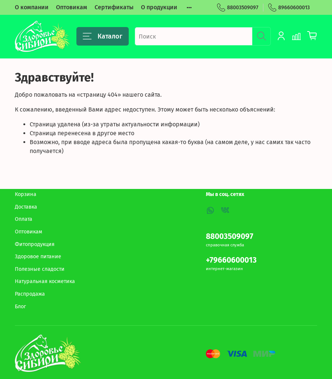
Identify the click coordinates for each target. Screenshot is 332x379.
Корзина (25, 194)
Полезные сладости (40, 269)
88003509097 (237, 7)
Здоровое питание (38, 256)
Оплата (23, 219)
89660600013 (289, 7)
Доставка (26, 207)
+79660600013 (231, 260)
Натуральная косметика (45, 281)
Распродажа (30, 294)
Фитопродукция (35, 244)
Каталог (102, 36)
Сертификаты (114, 7)
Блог (20, 306)
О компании (32, 7)
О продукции (159, 7)
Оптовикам (71, 7)
